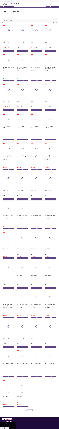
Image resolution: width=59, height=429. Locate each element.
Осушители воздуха (19, 9)
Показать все (29, 410)
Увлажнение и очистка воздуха (22, 424)
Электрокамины (20, 425)
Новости (34, 0)
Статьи (31, 0)
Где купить (20, 0)
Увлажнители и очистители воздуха (10, 9)
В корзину (8, 80)
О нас (13, 0)
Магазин (16, 0)
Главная (3, 9)
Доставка (24, 0)
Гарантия (28, 0)
